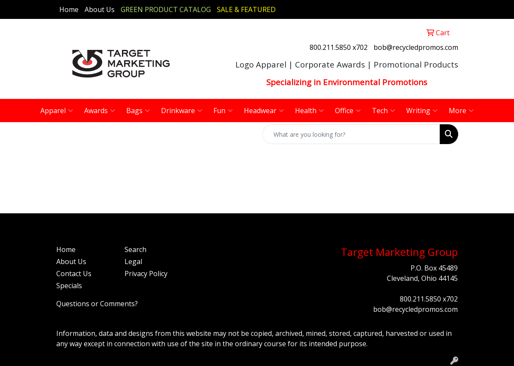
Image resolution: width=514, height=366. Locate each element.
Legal (133, 261)
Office (348, 110)
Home (69, 9)
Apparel (56, 110)
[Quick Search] (351, 134)
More (461, 110)
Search (135, 249)
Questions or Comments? (97, 303)
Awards (99, 110)
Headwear (264, 110)
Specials (69, 285)
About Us (100, 9)
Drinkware (181, 110)
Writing (422, 110)
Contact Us (73, 273)
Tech (383, 110)
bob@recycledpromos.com (416, 47)
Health (309, 110)
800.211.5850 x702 (339, 47)
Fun (223, 110)
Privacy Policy (146, 273)
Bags (138, 110)
